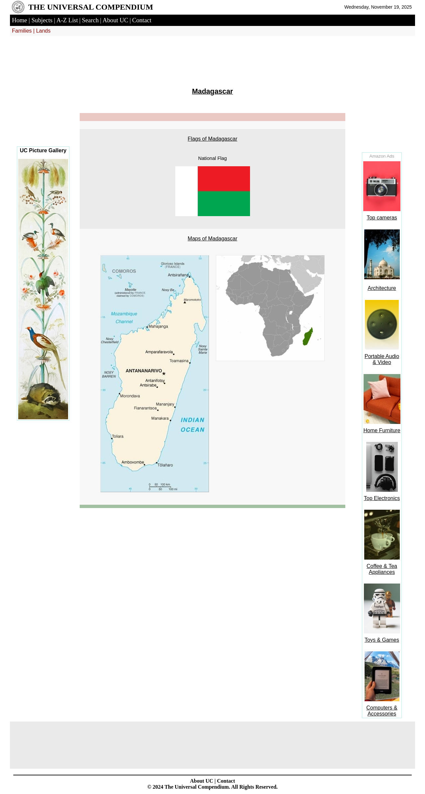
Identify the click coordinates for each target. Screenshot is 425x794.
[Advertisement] (43, 96)
